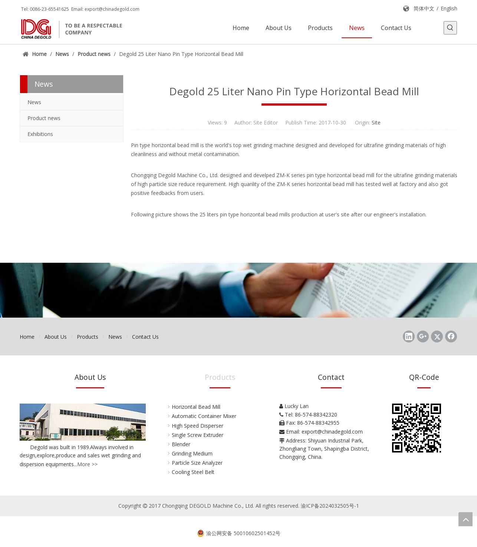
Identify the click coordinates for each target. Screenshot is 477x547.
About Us (56, 336)
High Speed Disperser (197, 425)
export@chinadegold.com (112, 9)
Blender (181, 444)
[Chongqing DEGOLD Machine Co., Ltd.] (238, 290)
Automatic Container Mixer (204, 416)
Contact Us (145, 336)
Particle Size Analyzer (197, 462)
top (465, 519)
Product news (43, 118)
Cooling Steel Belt (193, 471)
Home (27, 336)
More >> (87, 464)
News (34, 102)
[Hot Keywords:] (450, 27)
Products (87, 336)
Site (376, 122)
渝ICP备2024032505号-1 (330, 505)
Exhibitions (40, 133)
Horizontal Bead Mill (196, 406)
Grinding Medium (192, 453)
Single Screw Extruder (197, 434)
